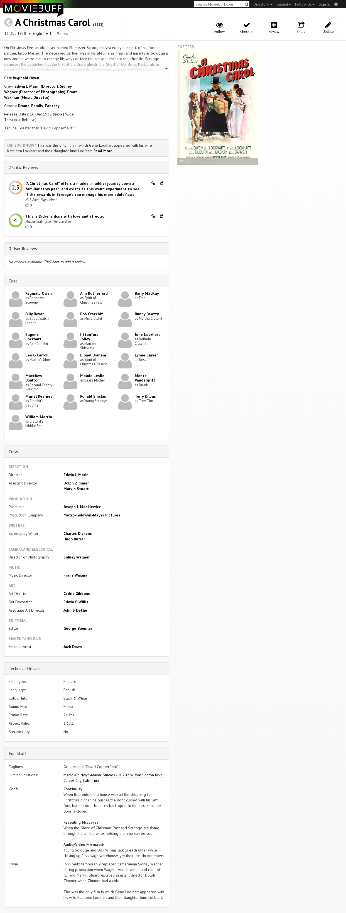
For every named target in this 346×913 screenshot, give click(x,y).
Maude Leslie (92, 375)
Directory (263, 4)
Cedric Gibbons (76, 593)
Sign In (324, 4)
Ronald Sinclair (93, 396)
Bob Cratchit (91, 313)
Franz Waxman (76, 575)
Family (37, 105)
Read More (103, 150)
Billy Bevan (35, 313)
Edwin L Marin (76, 474)
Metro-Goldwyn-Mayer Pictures (91, 515)
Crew (13, 451)
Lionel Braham (93, 355)
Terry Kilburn (146, 396)
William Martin (38, 416)
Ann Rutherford (94, 293)
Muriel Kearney (38, 396)
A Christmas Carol (52, 22)
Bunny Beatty (147, 313)
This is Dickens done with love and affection (66, 216)
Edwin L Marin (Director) (36, 86)
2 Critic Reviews (23, 167)
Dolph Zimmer (76, 483)
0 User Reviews (23, 248)
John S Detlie (75, 610)
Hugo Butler (74, 539)
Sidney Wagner (76, 557)
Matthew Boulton (33, 378)
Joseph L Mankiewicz (82, 506)
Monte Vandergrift (145, 378)
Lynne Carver (146, 355)
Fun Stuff (18, 753)
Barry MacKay (147, 293)
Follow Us (305, 4)
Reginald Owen (26, 77)
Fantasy (52, 105)
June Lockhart (147, 334)
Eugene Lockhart (33, 337)
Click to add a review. (64, 261)
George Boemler (77, 628)
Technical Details (25, 668)
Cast (13, 281)
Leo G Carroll (36, 355)
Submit (284, 4)
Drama (24, 105)
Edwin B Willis (75, 601)
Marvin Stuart (76, 488)
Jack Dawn (72, 646)
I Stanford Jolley (89, 337)
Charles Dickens (77, 533)
